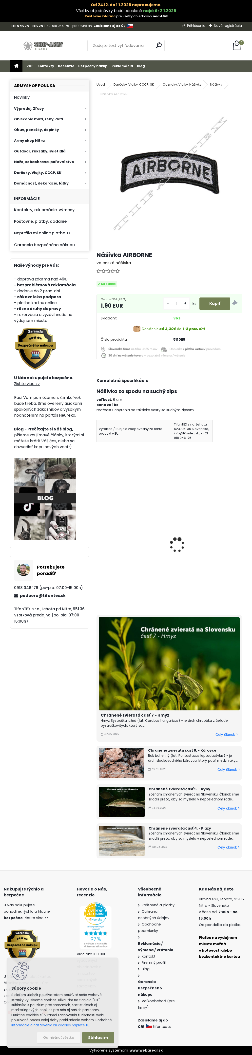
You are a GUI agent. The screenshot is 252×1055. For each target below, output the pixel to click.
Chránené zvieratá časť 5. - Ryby (179, 789)
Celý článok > (226, 734)
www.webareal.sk (146, 1050)
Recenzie (66, 66)
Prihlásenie (196, 25)
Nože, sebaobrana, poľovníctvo (44, 161)
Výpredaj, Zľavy (29, 108)
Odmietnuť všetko (58, 1037)
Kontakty (46, 66)
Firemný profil (154, 962)
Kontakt (148, 956)
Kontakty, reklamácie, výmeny (44, 210)
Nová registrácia (228, 25)
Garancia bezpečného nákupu (44, 245)
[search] (159, 45)
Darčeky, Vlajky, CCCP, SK (37, 172)
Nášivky (216, 84)
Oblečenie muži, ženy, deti (38, 119)
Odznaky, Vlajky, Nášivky (182, 84)
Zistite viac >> (27, 384)
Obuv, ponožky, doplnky (36, 129)
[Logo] (44, 45)
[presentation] (99, 538)
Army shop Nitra (29, 140)
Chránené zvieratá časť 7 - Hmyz (135, 715)
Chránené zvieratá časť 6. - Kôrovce (182, 750)
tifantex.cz (159, 1026)
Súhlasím (98, 1037)
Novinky (22, 97)
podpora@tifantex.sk (43, 595)
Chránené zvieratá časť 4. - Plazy (180, 828)
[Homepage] (16, 66)
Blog (141, 66)
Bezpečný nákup (93, 66)
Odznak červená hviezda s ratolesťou (125, 551)
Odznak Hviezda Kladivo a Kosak (206, 548)
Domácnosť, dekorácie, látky (41, 183)
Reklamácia (122, 66)
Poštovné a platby (158, 905)
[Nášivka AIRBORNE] (169, 174)
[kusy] (176, 303)
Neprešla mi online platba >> (42, 233)
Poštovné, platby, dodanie (40, 221)
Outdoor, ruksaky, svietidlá (39, 151)
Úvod (101, 84)
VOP (30, 66)
